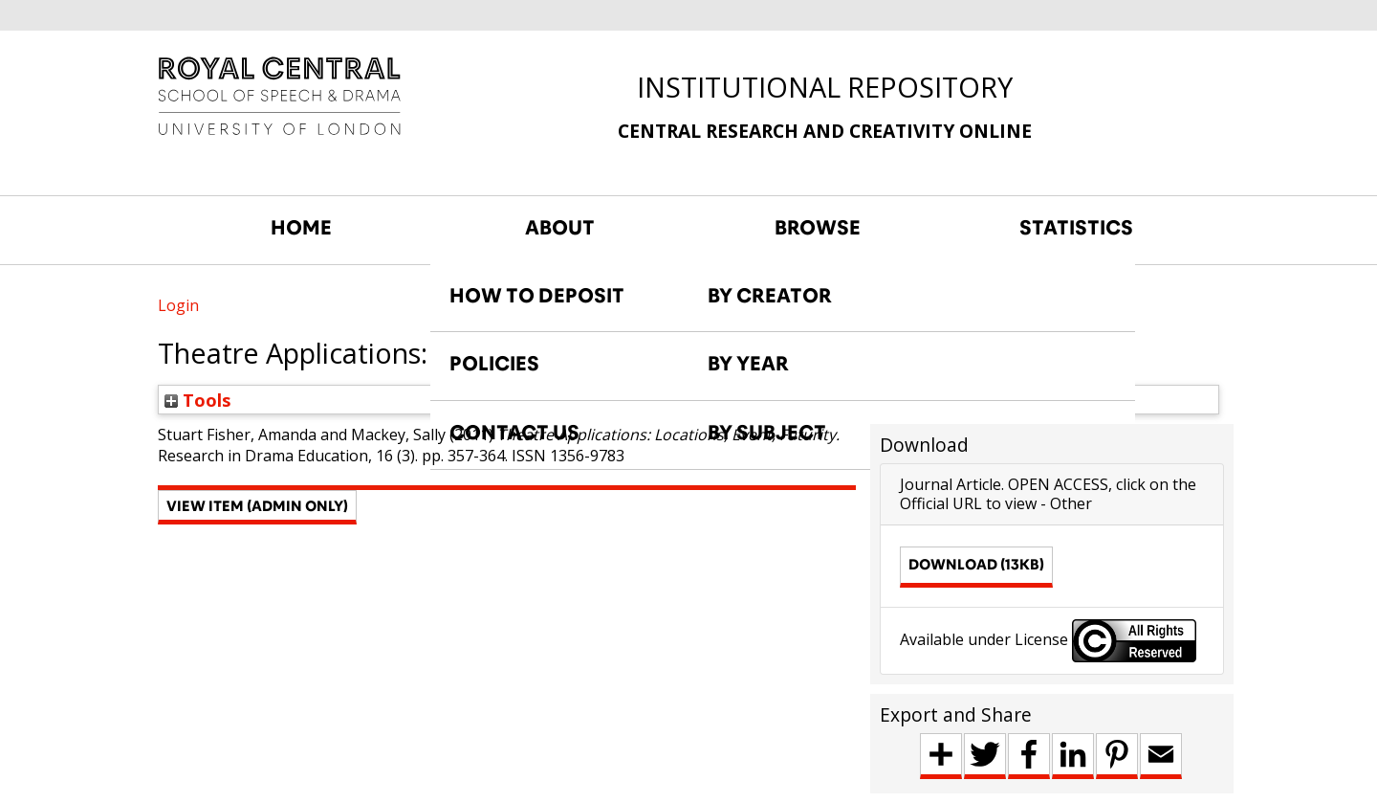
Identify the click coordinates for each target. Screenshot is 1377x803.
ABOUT (560, 227)
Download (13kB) (976, 564)
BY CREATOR (770, 295)
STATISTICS (1076, 227)
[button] (257, 507)
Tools (197, 400)
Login (178, 305)
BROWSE (818, 227)
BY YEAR (748, 363)
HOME (301, 227)
